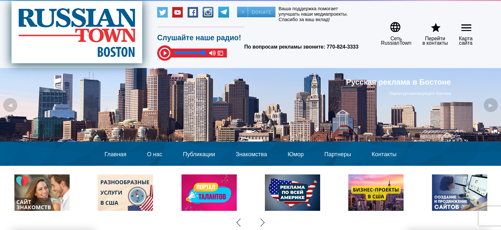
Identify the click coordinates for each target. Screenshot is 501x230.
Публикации (199, 154)
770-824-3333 (342, 47)
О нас (154, 154)
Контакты (384, 154)
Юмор (296, 154)
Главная (115, 154)
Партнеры (337, 154)
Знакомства (251, 154)
